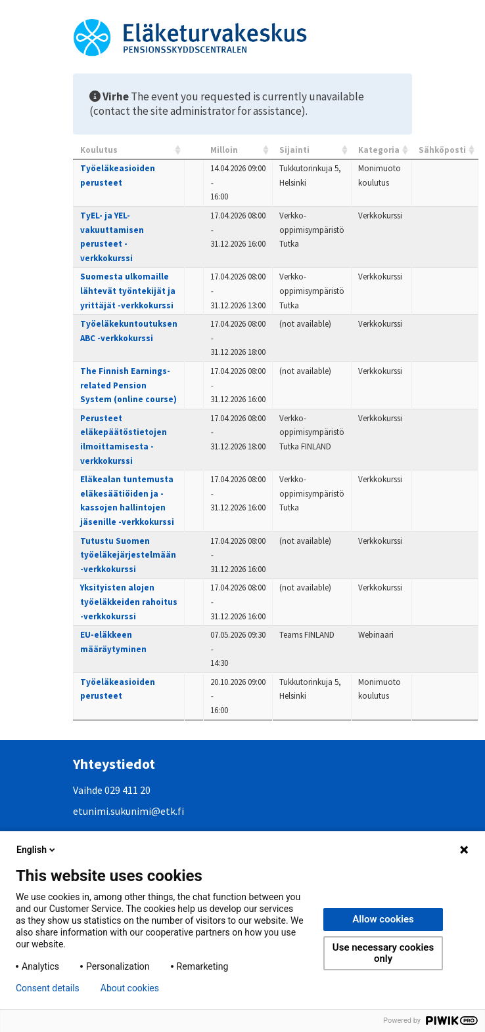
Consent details (48, 988)
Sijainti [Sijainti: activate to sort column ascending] (294, 149)
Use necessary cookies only (383, 952)
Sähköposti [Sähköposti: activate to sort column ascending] (442, 149)
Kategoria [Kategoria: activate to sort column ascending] (379, 149)
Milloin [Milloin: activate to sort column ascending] (224, 149)
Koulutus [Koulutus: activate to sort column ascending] (99, 149)
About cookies (130, 988)
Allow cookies (383, 919)
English (36, 849)
